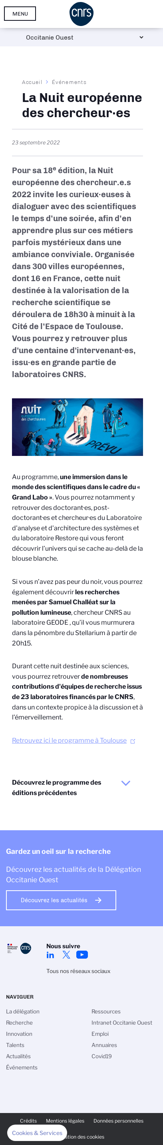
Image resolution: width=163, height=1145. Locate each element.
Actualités (18, 1056)
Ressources (106, 1011)
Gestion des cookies (81, 1137)
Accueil (32, 82)
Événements (69, 82)
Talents (15, 1045)
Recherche (19, 1022)
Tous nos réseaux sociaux (78, 971)
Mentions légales (65, 1121)
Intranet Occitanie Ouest (121, 1022)
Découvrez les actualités (54, 900)
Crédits (28, 1121)
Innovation (19, 1034)
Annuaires (104, 1045)
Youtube (82, 955)
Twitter (66, 955)
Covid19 (101, 1056)
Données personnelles (118, 1121)
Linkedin (50, 955)
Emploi (100, 1034)
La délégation (23, 1011)
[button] (37, 1133)
